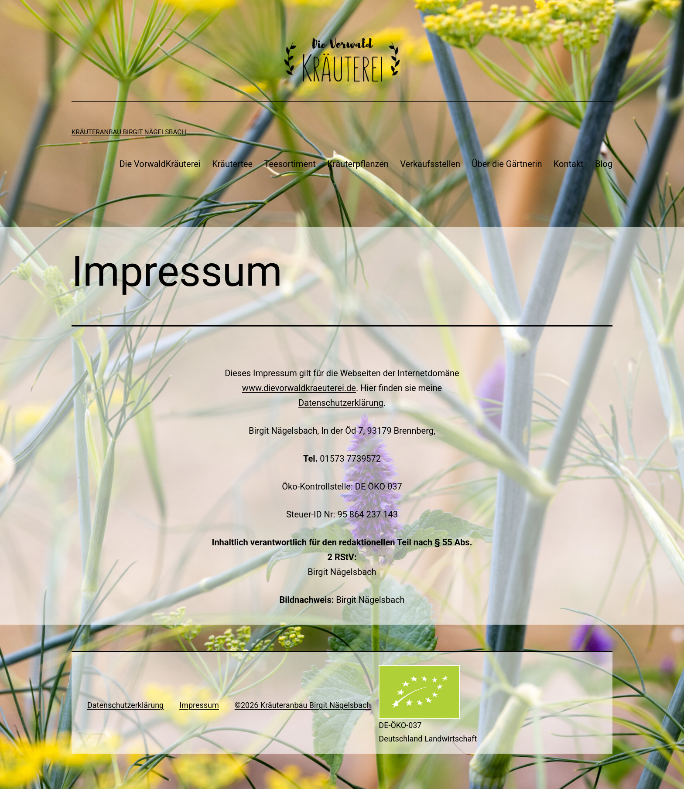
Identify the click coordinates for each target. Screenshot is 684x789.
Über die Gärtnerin (507, 164)
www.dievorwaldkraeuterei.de (299, 388)
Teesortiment (290, 164)
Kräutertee (232, 164)
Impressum (199, 705)
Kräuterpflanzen (358, 164)
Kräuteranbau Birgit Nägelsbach (129, 132)
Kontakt (569, 164)
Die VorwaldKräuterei (159, 164)
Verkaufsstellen (430, 164)
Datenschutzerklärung (340, 403)
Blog (603, 164)
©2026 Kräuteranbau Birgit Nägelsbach (303, 705)
